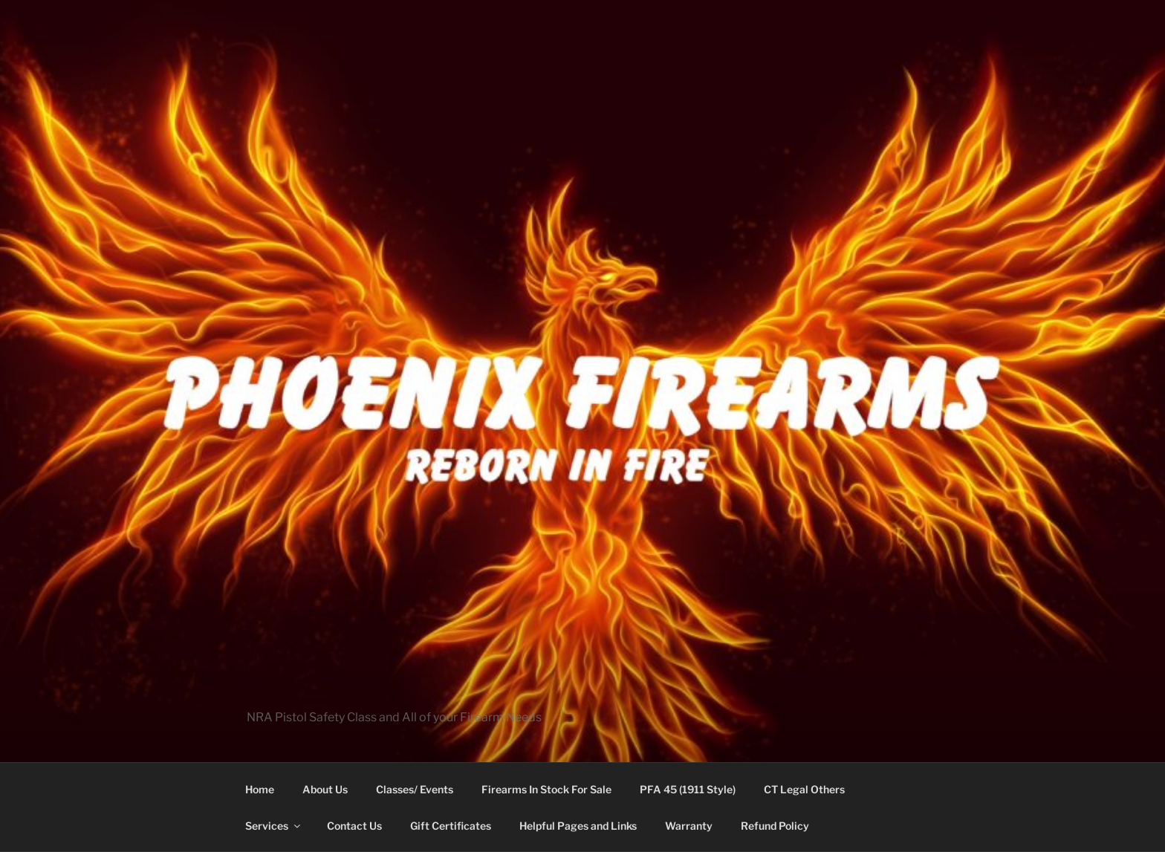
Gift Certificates (450, 825)
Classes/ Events (414, 789)
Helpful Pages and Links (578, 825)
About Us (325, 789)
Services (273, 825)
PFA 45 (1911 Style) (688, 789)
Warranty (689, 825)
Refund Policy (775, 825)
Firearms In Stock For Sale (546, 789)
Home (259, 789)
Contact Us (354, 825)
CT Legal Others (804, 789)
